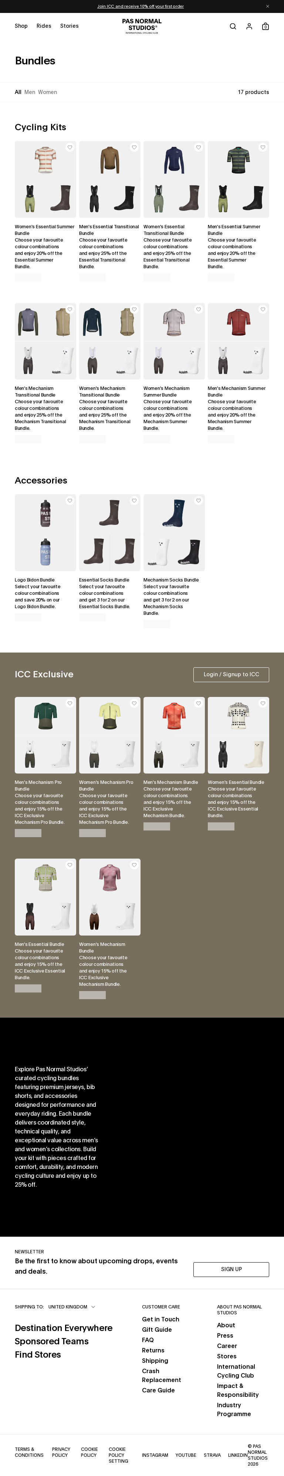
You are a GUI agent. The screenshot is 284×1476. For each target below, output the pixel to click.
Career (227, 1346)
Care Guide (158, 1391)
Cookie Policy (91, 1452)
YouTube (186, 1455)
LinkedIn (238, 1455)
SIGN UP (231, 1269)
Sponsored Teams (64, 1340)
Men (29, 92)
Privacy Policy (62, 1452)
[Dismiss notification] (267, 6)
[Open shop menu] (21, 26)
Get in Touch (160, 1319)
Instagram (155, 1455)
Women (47, 92)
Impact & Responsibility (238, 1390)
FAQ (148, 1340)
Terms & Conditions (30, 1452)
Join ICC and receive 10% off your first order (140, 6)
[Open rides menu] (44, 26)
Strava (212, 1455)
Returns (153, 1351)
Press (225, 1336)
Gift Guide (157, 1330)
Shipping (155, 1361)
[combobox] (72, 1307)
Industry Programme (234, 1409)
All (18, 92)
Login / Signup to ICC (231, 674)
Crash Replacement (161, 1375)
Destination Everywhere (64, 1327)
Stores (227, 1356)
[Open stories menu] (69, 26)
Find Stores (64, 1354)
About (226, 1325)
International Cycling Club (236, 1371)
